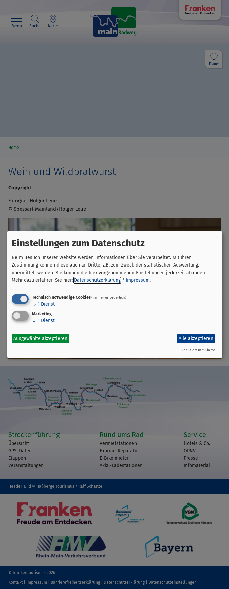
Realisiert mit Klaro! (198, 350)
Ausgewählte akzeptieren (40, 338)
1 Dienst (43, 304)
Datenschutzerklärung (97, 280)
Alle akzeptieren (196, 338)
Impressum (138, 280)
